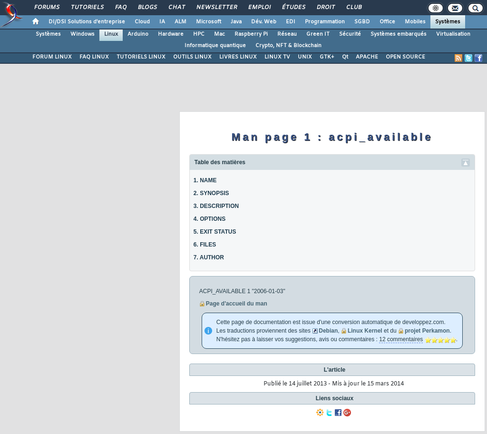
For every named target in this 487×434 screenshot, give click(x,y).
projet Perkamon (427, 330)
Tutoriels (86, 7)
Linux (111, 34)
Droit (325, 7)
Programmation (325, 22)
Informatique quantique (215, 45)
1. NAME (205, 180)
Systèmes (447, 22)
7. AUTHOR (209, 257)
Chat (176, 7)
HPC (199, 34)
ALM (180, 22)
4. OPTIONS (209, 219)
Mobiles (415, 22)
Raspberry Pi (251, 34)
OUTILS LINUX (192, 57)
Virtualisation (453, 34)
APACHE (367, 57)
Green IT (318, 34)
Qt (345, 57)
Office (387, 22)
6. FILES (205, 244)
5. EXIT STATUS (215, 231)
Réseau (287, 34)
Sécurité (350, 34)
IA (162, 22)
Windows (82, 34)
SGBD (362, 22)
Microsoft (208, 22)
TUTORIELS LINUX (141, 57)
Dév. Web (263, 22)
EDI (290, 22)
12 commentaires (401, 339)
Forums (46, 7)
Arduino (137, 34)
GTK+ (327, 57)
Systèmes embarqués (398, 34)
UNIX (305, 57)
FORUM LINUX (52, 57)
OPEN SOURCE (405, 57)
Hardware (171, 34)
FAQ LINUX (94, 57)
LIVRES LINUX (238, 57)
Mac (219, 34)
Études (293, 7)
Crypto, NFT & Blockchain (288, 45)
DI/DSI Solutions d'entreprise (87, 22)
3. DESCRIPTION (216, 206)
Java (236, 22)
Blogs (146, 7)
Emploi (259, 7)
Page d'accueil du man (236, 303)
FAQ (120, 7)
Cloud (142, 22)
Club (353, 7)
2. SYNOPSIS (211, 193)
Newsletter (216, 7)
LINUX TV (277, 57)
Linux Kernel (365, 330)
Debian (328, 330)
